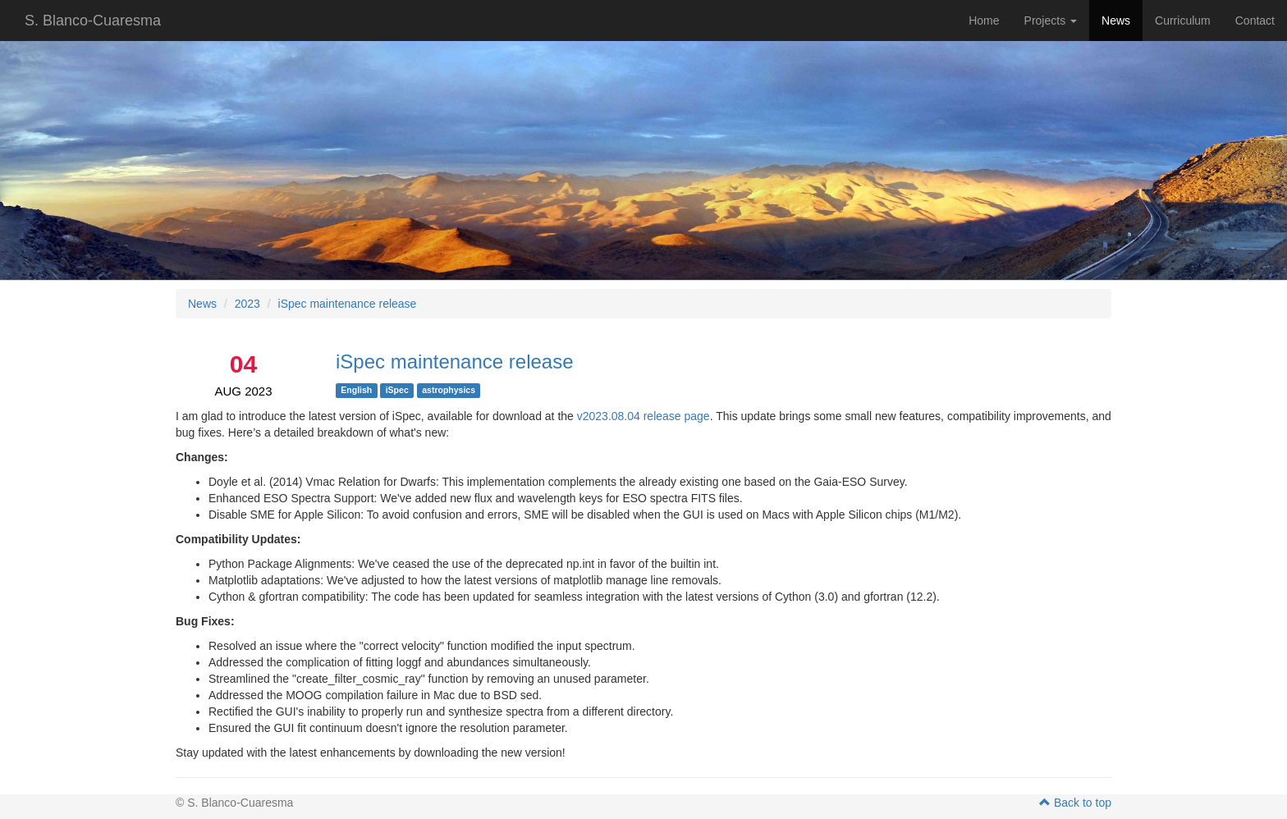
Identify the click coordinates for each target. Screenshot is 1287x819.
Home (984, 20)
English (356, 390)
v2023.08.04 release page (643, 416)
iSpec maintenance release (347, 303)
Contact (1255, 20)
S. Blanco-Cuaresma (93, 20)
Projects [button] (1050, 20)
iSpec (397, 390)
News (1116, 20)
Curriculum (1183, 20)
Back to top (1075, 802)
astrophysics (448, 390)
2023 (247, 303)
